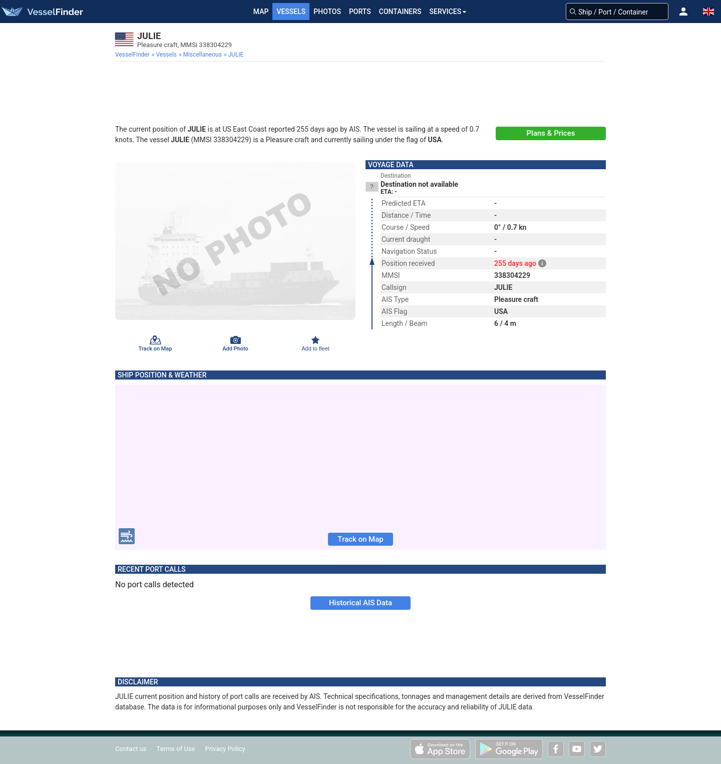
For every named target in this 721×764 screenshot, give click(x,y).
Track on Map (360, 539)
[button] (683, 11)
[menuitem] (133, 54)
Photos (327, 12)
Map (261, 12)
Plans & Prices (551, 133)
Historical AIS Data (360, 602)
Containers (400, 12)
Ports (360, 12)
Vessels (290, 12)
